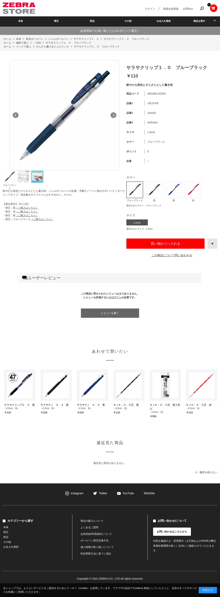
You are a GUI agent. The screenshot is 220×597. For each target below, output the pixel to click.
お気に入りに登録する (212, 244)
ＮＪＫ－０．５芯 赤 (198, 404)
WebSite (149, 493)
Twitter (103, 493)
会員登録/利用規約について (96, 533)
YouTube (128, 493)
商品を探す (199, 21)
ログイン (150, 8)
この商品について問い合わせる (171, 255)
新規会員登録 (171, 8)
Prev (16, 115)
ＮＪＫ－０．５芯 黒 (126, 404)
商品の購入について (92, 520)
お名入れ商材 (164, 21)
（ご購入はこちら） (26, 207)
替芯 (56, 21)
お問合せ (188, 8)
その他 (127, 21)
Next (113, 115)
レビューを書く (110, 313)
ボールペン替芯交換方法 (95, 540)
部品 (92, 21)
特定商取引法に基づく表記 (96, 553)
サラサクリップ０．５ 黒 (19, 404)
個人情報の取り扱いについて (97, 547)
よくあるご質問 (89, 527)
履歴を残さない (208, 472)
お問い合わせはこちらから (172, 531)
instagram (77, 493)
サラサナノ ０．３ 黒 (55, 404)
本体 (20, 21)
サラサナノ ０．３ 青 (91, 404)
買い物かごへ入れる (165, 243)
